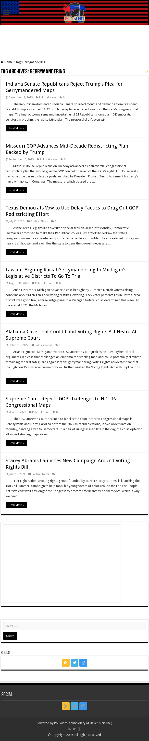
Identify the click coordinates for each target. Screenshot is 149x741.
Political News (47, 97)
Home (7, 62)
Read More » (16, 128)
